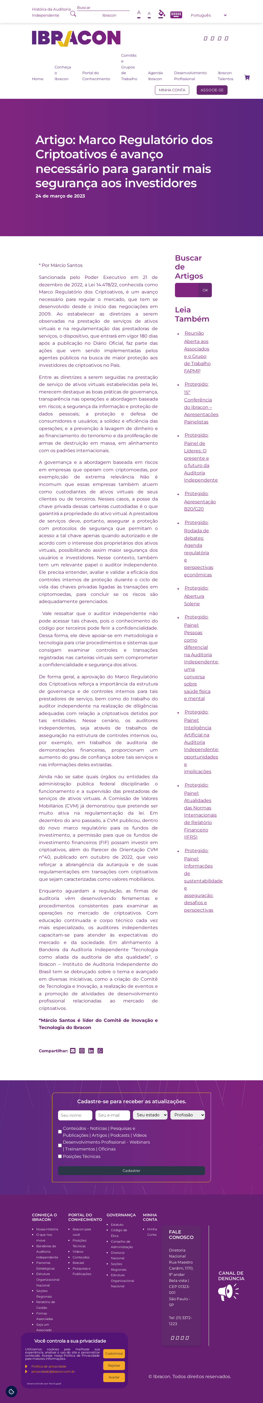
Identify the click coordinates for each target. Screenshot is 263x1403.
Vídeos (78, 1252)
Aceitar (114, 1377)
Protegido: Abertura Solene (196, 595)
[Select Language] (209, 15)
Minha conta (172, 90)
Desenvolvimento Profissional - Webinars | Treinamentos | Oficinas (106, 1145)
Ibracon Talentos (225, 76)
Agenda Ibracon (155, 76)
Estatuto (117, 1225)
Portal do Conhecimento (96, 76)
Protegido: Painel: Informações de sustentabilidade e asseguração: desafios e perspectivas (203, 880)
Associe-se (212, 90)
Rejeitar (114, 1365)
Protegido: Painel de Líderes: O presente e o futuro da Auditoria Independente (201, 457)
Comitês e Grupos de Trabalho (129, 67)
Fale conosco (181, 1234)
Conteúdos (81, 1257)
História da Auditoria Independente (51, 12)
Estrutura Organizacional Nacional (47, 1279)
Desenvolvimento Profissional (190, 76)
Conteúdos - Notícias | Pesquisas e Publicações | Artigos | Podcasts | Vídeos (105, 1132)
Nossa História (47, 1229)
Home (37, 79)
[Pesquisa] (187, 290)
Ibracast (78, 1263)
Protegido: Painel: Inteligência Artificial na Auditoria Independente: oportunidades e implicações (201, 741)
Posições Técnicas (81, 1156)
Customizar (114, 1353)
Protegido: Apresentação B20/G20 (200, 501)
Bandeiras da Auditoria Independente (47, 1251)
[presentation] (201, 1136)
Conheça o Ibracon (63, 73)
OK (205, 290)
